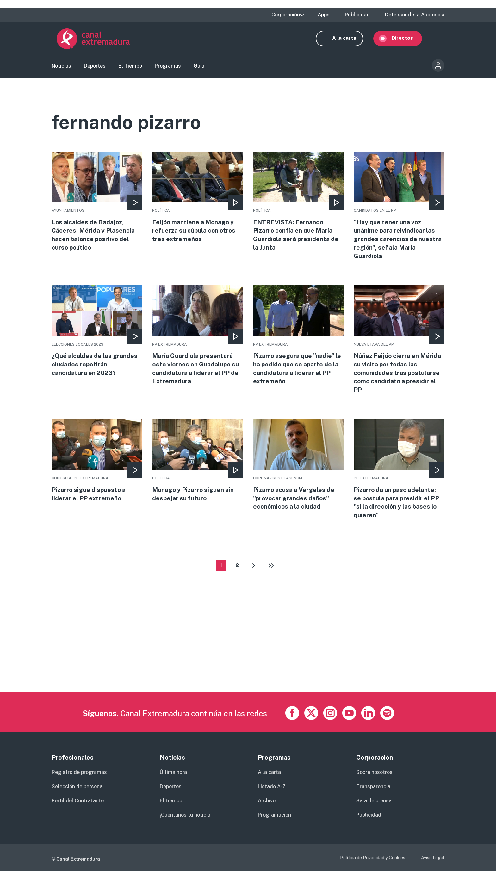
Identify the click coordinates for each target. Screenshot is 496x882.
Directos (407, 40)
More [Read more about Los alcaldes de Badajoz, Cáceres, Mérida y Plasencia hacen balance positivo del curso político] (97, 207)
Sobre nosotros (374, 783)
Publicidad (357, 14)
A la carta (349, 40)
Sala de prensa (374, 811)
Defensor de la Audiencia (414, 14)
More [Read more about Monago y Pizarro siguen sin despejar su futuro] (197, 470)
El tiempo (171, 811)
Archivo (267, 811)
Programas (168, 68)
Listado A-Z (272, 797)
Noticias (61, 68)
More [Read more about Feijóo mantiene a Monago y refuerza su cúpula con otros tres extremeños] (197, 202)
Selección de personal (78, 797)
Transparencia (373, 797)
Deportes (95, 68)
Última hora (173, 783)
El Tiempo (130, 68)
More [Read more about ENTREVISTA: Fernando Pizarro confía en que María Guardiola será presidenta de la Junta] (298, 207)
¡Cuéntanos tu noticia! (186, 826)
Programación (274, 826)
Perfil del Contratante (78, 811)
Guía (199, 68)
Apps (324, 14)
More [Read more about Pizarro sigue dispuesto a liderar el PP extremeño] (97, 470)
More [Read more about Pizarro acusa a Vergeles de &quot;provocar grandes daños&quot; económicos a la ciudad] (298, 474)
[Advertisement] (241, 659)
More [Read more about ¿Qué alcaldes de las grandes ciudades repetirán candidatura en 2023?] (97, 338)
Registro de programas (79, 783)
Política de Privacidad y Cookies (372, 868)
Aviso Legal (432, 868)
